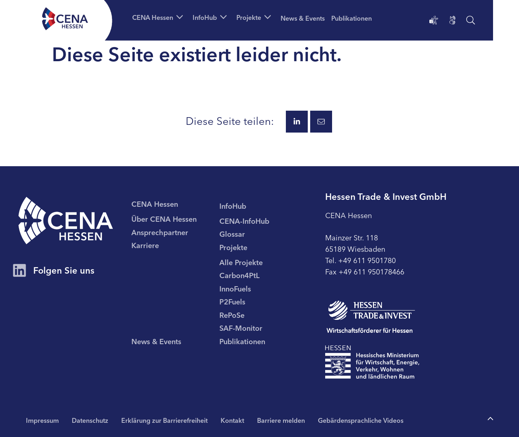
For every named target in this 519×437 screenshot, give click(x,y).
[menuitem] (175, 218)
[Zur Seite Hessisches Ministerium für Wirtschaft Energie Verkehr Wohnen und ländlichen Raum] (372, 362)
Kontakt (232, 420)
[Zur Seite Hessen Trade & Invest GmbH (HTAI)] (370, 316)
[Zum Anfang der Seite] (490, 419)
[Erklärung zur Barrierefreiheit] (434, 20)
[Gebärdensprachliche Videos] (452, 20)
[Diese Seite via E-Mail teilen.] (321, 121)
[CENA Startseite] (65, 221)
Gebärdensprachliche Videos (360, 420)
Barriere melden (281, 420)
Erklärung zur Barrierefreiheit (164, 420)
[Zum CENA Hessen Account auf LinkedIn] (19, 271)
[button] (159, 17)
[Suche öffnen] (470, 20)
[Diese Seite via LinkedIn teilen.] (297, 121)
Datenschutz (90, 420)
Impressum (42, 420)
